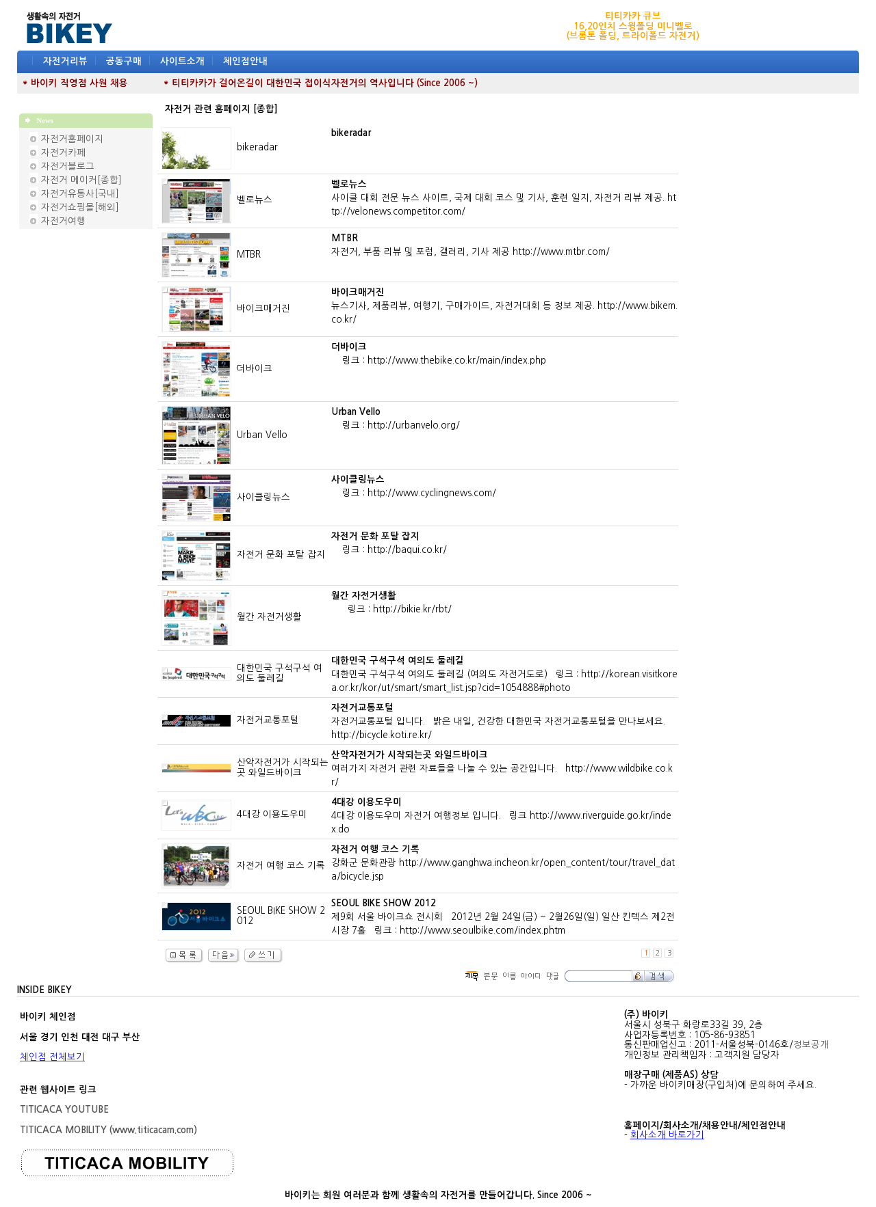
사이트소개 (182, 61)
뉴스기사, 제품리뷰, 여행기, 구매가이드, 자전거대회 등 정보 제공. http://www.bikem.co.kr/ (504, 306)
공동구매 (124, 61)
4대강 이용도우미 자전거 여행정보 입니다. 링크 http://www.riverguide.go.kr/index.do (501, 816)
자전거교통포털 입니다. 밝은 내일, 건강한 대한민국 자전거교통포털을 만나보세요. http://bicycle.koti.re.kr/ (501, 721)
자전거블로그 (67, 166)
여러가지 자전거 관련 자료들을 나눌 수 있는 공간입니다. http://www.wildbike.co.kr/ (502, 768)
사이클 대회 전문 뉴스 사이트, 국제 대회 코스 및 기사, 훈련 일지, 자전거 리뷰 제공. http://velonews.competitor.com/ (503, 198)
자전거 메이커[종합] (81, 180)
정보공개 (811, 1044)
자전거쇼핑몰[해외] (80, 207)
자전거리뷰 (65, 61)
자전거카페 (63, 152)
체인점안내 (245, 61)
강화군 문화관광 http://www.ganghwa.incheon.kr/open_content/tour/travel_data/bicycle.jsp (503, 863)
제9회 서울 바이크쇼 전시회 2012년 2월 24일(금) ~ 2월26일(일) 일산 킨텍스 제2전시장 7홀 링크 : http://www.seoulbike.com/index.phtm (503, 917)
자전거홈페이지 (72, 139)
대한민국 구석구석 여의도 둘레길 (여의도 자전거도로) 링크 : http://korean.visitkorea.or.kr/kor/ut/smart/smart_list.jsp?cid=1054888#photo (504, 674)
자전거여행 (63, 221)
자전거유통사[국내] (80, 193)
